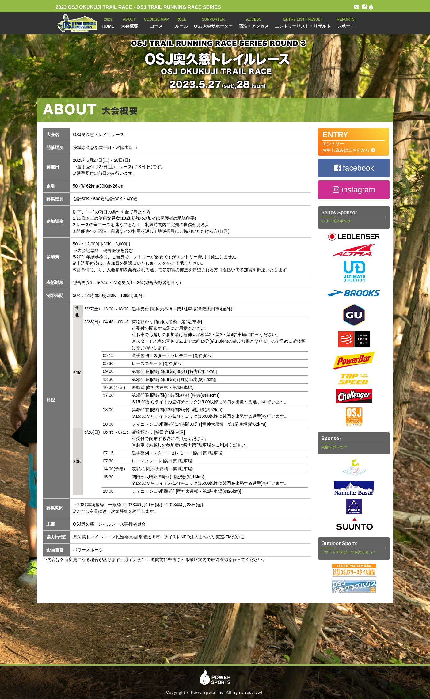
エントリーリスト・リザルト (303, 22)
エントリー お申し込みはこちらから (353, 141)
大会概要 (129, 22)
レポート (346, 22)
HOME (108, 22)
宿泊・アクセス (254, 22)
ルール (181, 22)
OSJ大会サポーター (213, 22)
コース (156, 22)
